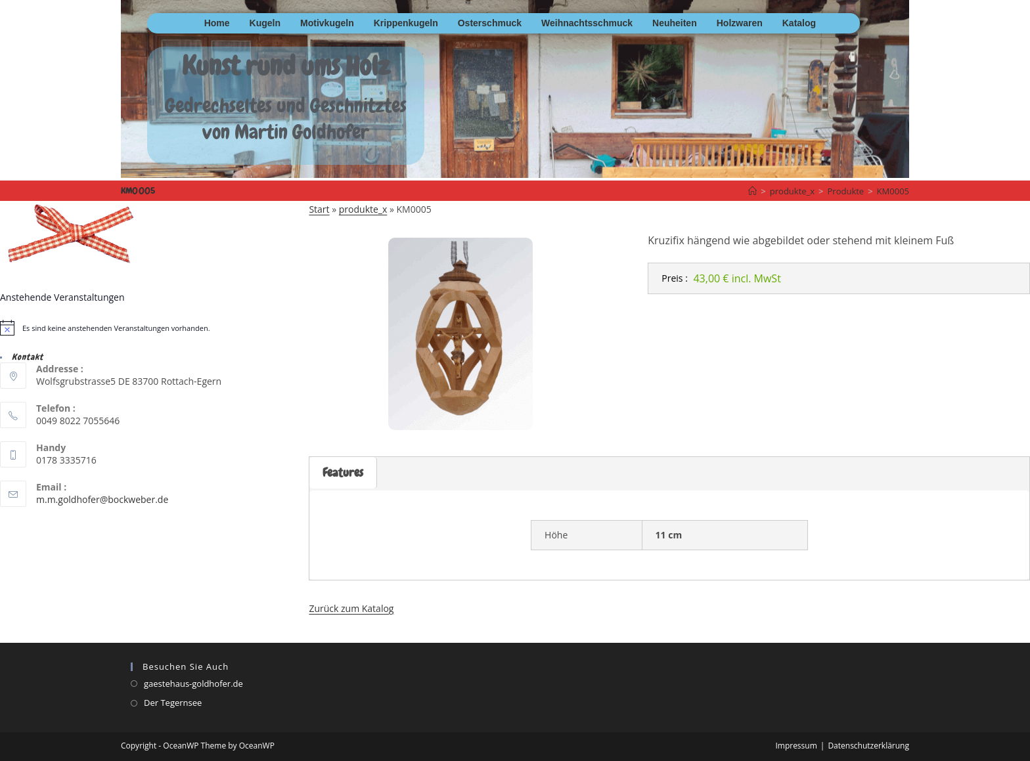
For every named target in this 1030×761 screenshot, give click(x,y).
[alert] (154, 328)
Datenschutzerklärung (868, 745)
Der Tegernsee (173, 702)
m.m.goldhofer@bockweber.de (102, 499)
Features (343, 472)
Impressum (796, 745)
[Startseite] (752, 191)
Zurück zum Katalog (351, 608)
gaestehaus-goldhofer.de (193, 683)
